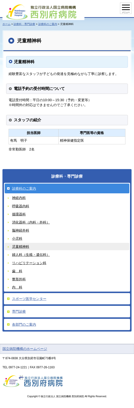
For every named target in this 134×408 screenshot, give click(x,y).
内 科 (17, 287)
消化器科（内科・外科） (31, 222)
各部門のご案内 (24, 324)
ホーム (6, 24)
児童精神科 (20, 246)
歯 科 (17, 271)
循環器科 (19, 214)
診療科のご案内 (47, 24)
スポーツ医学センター (29, 299)
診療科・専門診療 (24, 24)
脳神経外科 (20, 230)
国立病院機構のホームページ (24, 349)
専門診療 (19, 311)
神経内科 (19, 198)
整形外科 (19, 279)
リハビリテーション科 (29, 263)
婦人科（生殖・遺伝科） (31, 255)
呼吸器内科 (20, 206)
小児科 (17, 238)
